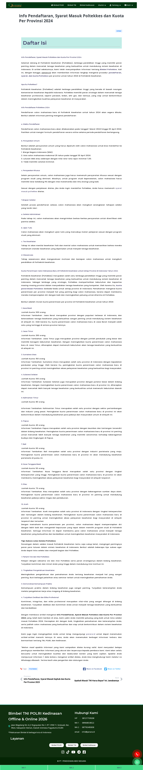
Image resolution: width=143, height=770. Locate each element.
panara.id (90, 634)
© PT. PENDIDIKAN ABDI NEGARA (71, 761)
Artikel (119, 31)
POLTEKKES (33, 669)
